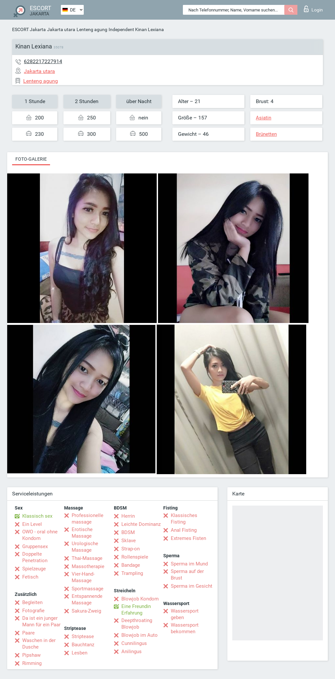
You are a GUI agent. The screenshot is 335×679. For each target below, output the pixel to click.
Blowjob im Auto (139, 635)
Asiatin (263, 118)
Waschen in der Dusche (39, 643)
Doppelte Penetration (34, 557)
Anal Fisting (184, 530)
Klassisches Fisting (184, 518)
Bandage (130, 565)
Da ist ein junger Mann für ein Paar (41, 621)
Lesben (79, 653)
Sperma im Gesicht (191, 586)
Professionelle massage (87, 518)
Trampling (132, 573)
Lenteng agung (92, 29)
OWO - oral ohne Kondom (40, 535)
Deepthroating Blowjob (136, 623)
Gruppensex (35, 546)
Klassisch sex (37, 516)
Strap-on (130, 549)
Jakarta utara (61, 29)
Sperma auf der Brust (187, 574)
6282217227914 (43, 61)
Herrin (128, 516)
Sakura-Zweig (86, 611)
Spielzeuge (34, 569)
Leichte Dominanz (141, 524)
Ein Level (32, 524)
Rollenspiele (134, 557)
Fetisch (30, 577)
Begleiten (32, 602)
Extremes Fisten (188, 538)
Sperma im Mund (189, 564)
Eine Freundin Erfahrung (136, 609)
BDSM (128, 532)
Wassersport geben (185, 614)
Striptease (83, 636)
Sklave (128, 541)
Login (313, 8)
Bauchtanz (83, 645)
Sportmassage (87, 589)
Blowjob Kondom (140, 599)
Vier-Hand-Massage (83, 577)
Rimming (32, 663)
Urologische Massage (85, 547)
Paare (28, 633)
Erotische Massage (82, 533)
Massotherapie (88, 566)
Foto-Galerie (31, 159)
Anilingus (131, 651)
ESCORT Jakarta (29, 29)
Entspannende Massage (87, 599)
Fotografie (33, 611)
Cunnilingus (134, 643)
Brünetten (266, 134)
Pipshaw (31, 655)
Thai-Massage (87, 558)
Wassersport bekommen (185, 628)
